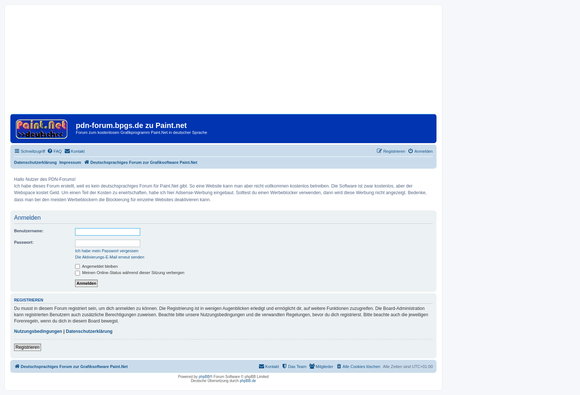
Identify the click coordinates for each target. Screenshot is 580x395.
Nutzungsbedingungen (38, 331)
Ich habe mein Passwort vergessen (106, 251)
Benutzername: (28, 231)
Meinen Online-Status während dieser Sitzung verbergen (129, 272)
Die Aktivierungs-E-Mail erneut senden (109, 257)
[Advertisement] (223, 62)
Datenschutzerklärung (35, 162)
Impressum (70, 162)
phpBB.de (248, 381)
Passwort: (24, 242)
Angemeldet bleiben (96, 266)
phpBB (204, 377)
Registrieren (28, 347)
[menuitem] (54, 151)
